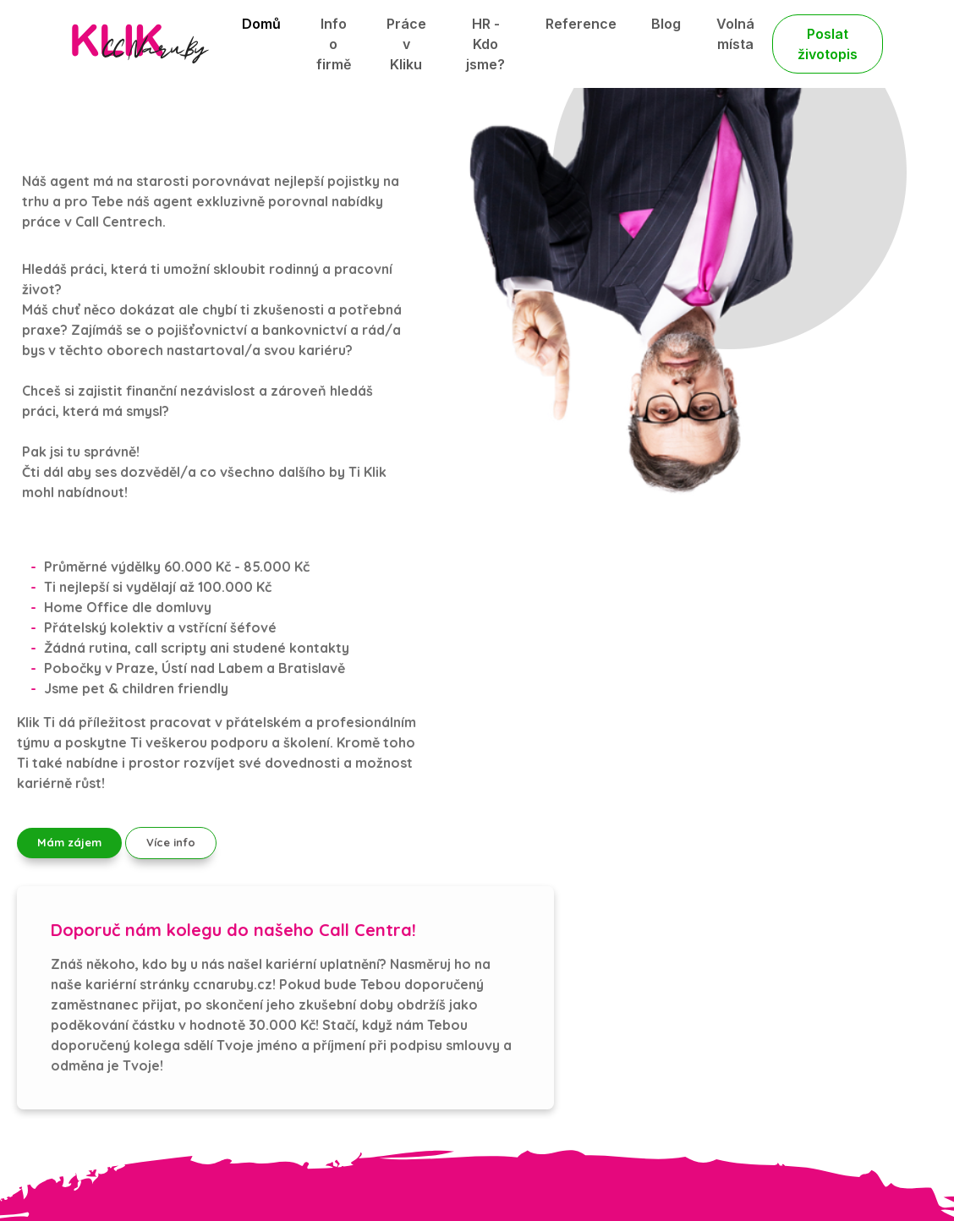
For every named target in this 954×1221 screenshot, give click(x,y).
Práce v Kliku (406, 44)
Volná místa (735, 33)
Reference (581, 23)
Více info (170, 842)
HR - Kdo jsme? (485, 44)
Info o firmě (333, 44)
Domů (261, 23)
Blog (666, 23)
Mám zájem (69, 842)
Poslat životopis (828, 44)
